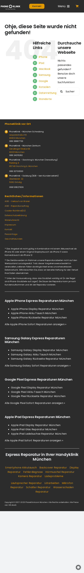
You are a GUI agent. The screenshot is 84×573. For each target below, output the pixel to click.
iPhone (43, 57)
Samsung (44, 75)
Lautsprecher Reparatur (26, 483)
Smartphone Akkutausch (21, 467)
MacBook (45, 69)
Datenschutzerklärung (16, 215)
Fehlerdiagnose (33, 472)
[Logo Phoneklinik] (10, 6)
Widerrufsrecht (12, 220)
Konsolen (44, 87)
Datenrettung (47, 93)
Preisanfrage (11, 234)
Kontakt (8, 229)
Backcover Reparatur (53, 467)
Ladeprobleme (54, 476)
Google (43, 81)
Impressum (10, 224)
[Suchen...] (68, 91)
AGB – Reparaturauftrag (17, 206)
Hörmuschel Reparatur (59, 472)
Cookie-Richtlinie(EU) (15, 210)
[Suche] (61, 91)
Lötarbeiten (51, 483)
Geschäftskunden (14, 238)
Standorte (45, 99)
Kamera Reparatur (30, 476)
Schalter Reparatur (38, 487)
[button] (78, 567)
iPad (41, 63)
